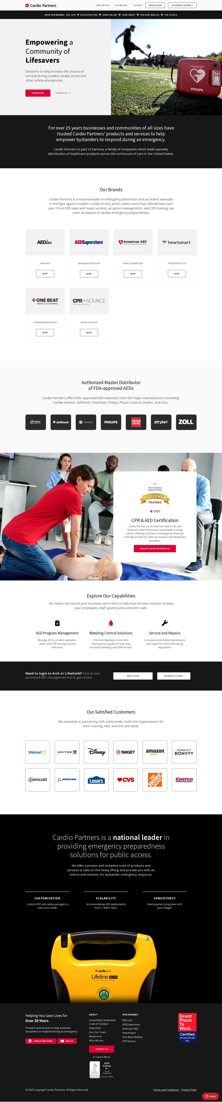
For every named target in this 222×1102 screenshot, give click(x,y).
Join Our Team (97, 1032)
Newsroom (95, 1036)
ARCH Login (133, 676)
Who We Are (102, 5)
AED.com (71, 15)
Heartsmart (129, 15)
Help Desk (95, 1028)
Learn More (38, 93)
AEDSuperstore (89, 15)
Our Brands (121, 5)
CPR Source (170, 15)
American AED (110, 15)
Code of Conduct (98, 1024)
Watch (67, 1041)
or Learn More (101, 1057)
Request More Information (155, 549)
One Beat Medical (150, 15)
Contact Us (101, 1049)
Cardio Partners (41, 1041)
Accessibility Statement (102, 1020)
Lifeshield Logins (181, 5)
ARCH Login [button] (155, 5)
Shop (45, 274)
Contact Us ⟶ (63, 93)
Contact (137, 5)
